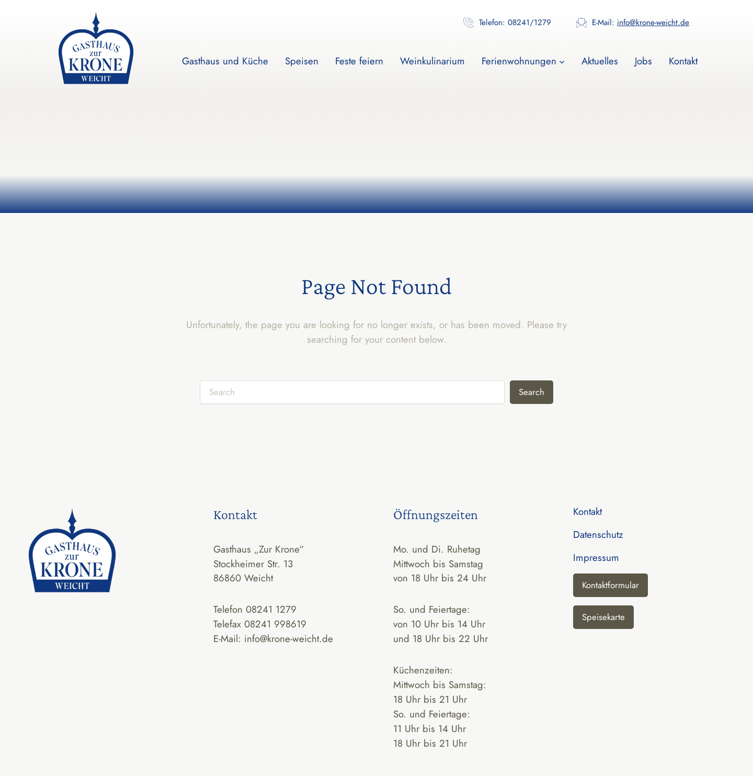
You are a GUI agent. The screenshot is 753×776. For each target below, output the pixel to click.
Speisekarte (603, 617)
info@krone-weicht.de (653, 22)
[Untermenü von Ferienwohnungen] (562, 61)
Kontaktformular (610, 585)
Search (531, 392)
